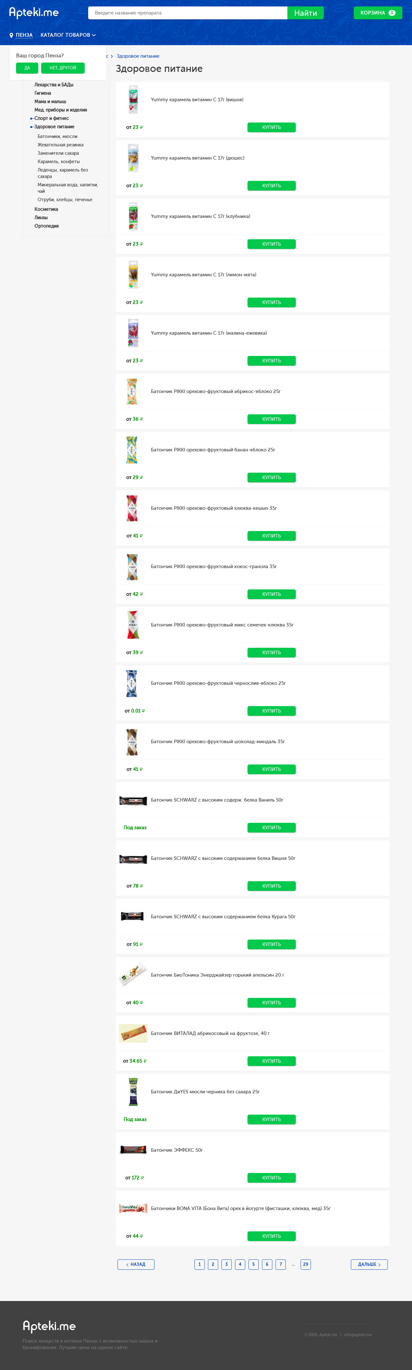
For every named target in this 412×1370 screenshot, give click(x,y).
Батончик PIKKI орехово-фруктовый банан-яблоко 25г (213, 450)
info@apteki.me (358, 1335)
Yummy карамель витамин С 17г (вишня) (197, 100)
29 (305, 1264)
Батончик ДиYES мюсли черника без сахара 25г (205, 1092)
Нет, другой (63, 67)
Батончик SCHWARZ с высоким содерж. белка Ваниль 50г (217, 800)
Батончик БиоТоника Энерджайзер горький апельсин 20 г (217, 975)
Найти (305, 13)
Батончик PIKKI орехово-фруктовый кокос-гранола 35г (214, 566)
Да (27, 67)
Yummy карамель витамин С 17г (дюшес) (197, 158)
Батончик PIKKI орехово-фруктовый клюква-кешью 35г (214, 508)
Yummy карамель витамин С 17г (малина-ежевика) (209, 333)
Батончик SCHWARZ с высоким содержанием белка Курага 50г (223, 917)
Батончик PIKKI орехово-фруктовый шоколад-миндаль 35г (218, 741)
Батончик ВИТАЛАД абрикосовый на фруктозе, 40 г (210, 1033)
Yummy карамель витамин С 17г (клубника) (200, 216)
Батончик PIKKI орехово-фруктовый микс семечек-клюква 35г (222, 625)
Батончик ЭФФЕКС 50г (177, 1150)
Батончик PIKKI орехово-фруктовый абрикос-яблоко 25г (216, 391)
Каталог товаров (66, 35)
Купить (271, 127)
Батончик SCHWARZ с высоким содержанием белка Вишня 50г (223, 858)
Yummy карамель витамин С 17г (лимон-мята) (203, 275)
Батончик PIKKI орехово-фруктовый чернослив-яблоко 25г (218, 683)
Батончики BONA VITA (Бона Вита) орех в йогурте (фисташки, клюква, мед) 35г (241, 1208)
